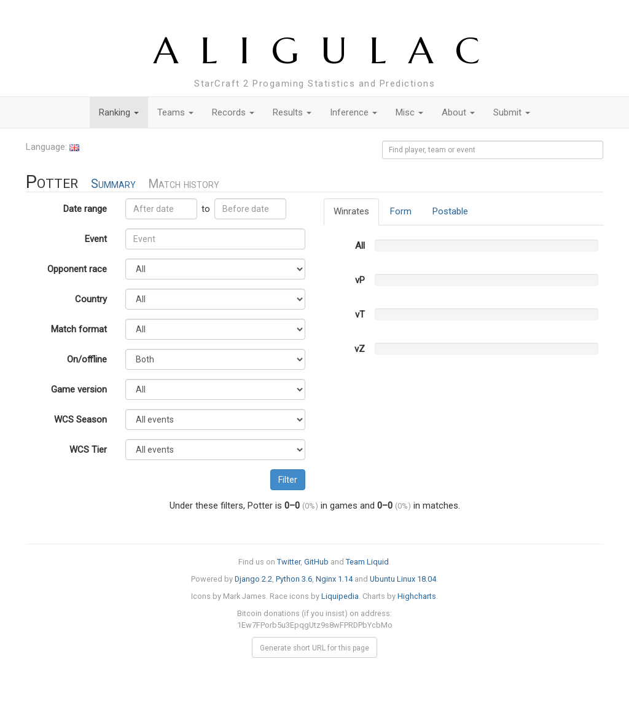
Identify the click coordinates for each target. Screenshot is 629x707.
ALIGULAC (328, 51)
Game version (79, 389)
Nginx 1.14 (334, 579)
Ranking (119, 112)
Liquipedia (340, 596)
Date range (85, 208)
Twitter (288, 561)
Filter (287, 480)
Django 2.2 (253, 579)
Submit (511, 112)
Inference (353, 112)
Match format (79, 329)
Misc (409, 112)
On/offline (87, 359)
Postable (450, 211)
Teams (175, 112)
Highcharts (416, 596)
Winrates (351, 211)
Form (401, 211)
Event (96, 238)
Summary (113, 184)
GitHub (316, 561)
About (458, 112)
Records (233, 112)
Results (292, 112)
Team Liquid (367, 561)
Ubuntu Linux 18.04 (403, 579)
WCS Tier (88, 449)
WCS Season (80, 419)
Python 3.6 (294, 579)
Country (91, 299)
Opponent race (77, 269)
